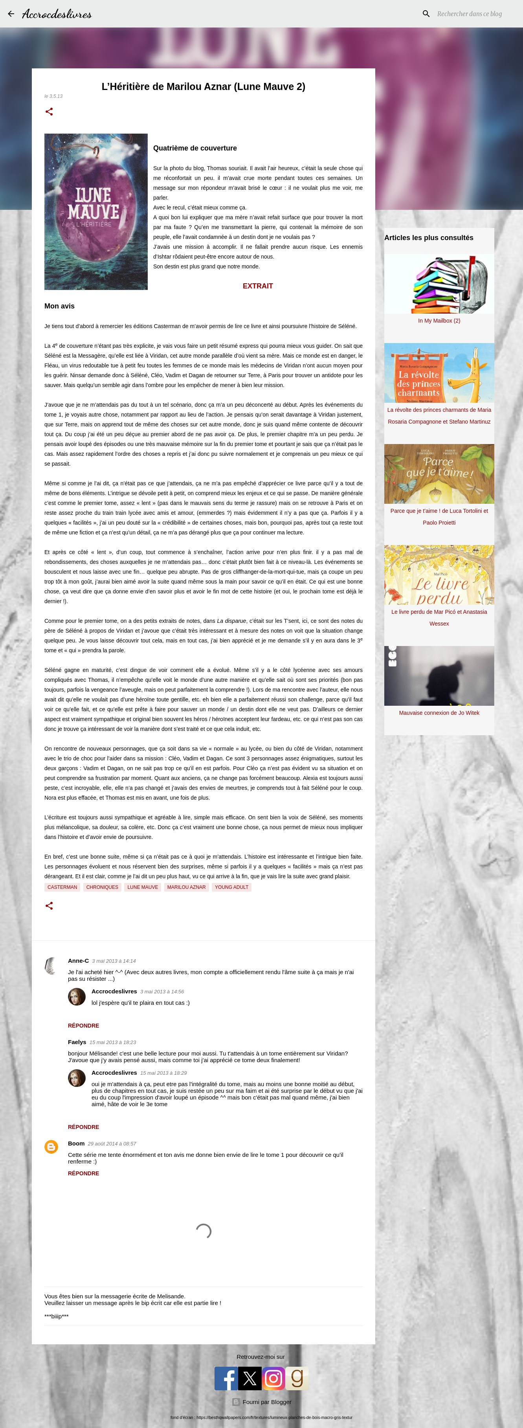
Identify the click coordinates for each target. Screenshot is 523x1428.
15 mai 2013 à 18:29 (163, 1073)
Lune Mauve (142, 887)
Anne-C (78, 960)
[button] (49, 112)
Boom (76, 1143)
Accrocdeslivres (57, 13)
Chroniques (102, 887)
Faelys (77, 1042)
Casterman (62, 887)
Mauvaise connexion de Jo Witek (439, 713)
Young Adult (231, 887)
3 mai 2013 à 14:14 (114, 961)
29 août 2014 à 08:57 (112, 1144)
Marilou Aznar (186, 887)
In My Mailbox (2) (439, 321)
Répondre (83, 1025)
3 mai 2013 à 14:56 (162, 992)
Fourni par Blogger (261, 1402)
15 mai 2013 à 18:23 (113, 1042)
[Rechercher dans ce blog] (475, 13)
